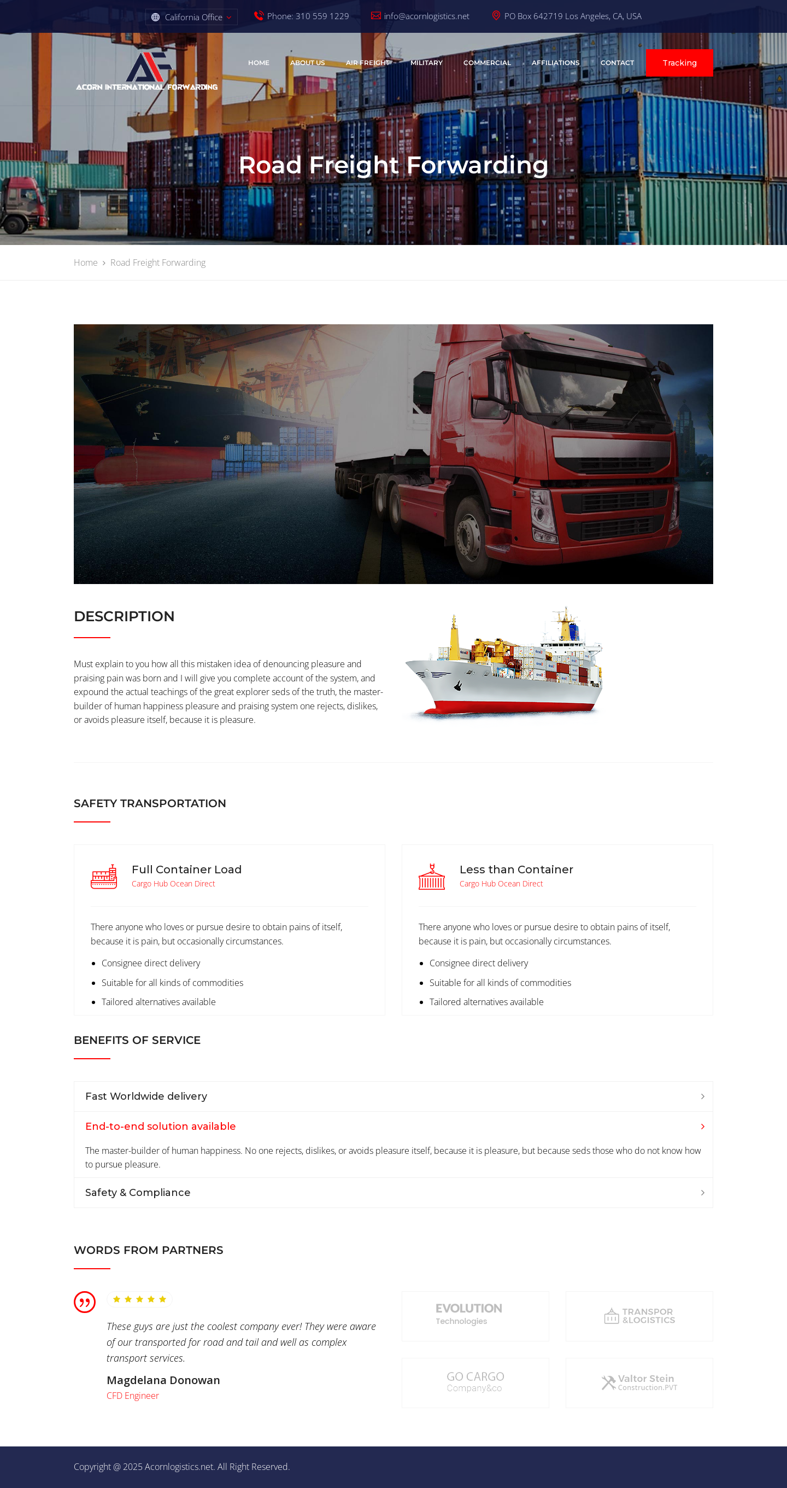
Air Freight (368, 63)
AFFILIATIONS (556, 63)
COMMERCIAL (487, 63)
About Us (307, 63)
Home (258, 63)
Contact (617, 63)
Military (426, 63)
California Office (193, 16)
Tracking (679, 63)
